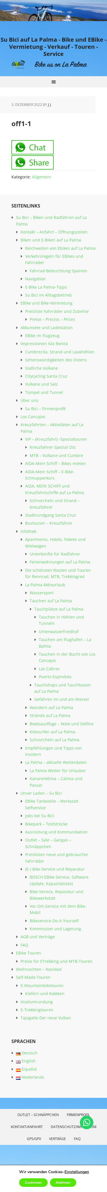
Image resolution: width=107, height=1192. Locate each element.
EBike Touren (28, 953)
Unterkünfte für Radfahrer (55, 554)
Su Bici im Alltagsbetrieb (48, 295)
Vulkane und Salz (41, 384)
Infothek (28, 531)
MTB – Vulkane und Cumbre (56, 455)
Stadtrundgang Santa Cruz (50, 515)
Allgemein (41, 177)
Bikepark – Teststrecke (46, 824)
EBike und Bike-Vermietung (46, 303)
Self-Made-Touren (33, 977)
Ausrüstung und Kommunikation (56, 832)
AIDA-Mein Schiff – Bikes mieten (55, 463)
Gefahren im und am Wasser (61, 699)
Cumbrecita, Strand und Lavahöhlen (59, 352)
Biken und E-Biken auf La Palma (51, 240)
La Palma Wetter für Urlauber (58, 770)
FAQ (24, 945)
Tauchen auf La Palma (51, 600)
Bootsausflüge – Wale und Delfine (62, 723)
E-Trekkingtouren (37, 1009)
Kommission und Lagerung (55, 928)
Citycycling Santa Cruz (46, 376)
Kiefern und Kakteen (44, 993)
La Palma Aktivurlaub (45, 584)
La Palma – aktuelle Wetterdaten (56, 762)
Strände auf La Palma (50, 715)
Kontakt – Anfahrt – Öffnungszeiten (54, 232)
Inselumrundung (37, 1001)
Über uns (29, 400)
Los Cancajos (33, 416)
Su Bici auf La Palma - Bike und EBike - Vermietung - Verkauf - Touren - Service (53, 46)
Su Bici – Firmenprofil (45, 408)
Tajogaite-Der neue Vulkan (46, 1017)
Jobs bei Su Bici (39, 815)
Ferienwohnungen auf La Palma (60, 562)
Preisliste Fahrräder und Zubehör (57, 311)
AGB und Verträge (38, 936)
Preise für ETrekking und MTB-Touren (56, 961)
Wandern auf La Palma (51, 707)
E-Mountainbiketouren (42, 985)
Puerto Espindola (55, 676)
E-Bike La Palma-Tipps (46, 287)
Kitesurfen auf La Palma (52, 731)
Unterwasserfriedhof (58, 631)
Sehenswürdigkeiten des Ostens (56, 360)
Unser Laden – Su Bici (41, 793)
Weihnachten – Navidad (39, 969)
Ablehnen (63, 1182)
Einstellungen (76, 1172)
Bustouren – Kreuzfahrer (48, 523)
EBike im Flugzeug (42, 335)
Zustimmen (33, 1182)
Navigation (35, 278)
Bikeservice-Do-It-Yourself (54, 920)
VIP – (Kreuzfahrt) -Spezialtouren (56, 439)
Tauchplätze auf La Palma (58, 609)
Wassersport (42, 592)
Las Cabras (49, 668)
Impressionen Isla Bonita (44, 343)
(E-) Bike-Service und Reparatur (55, 869)
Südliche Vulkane (41, 368)
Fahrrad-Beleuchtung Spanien (58, 270)
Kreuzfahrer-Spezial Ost (53, 447)
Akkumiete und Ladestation (47, 327)
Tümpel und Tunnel (44, 392)
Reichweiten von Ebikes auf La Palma (60, 248)
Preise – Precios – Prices (52, 319)
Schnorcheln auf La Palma (54, 739)
